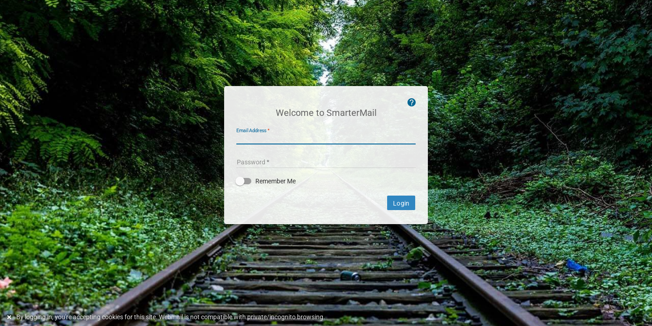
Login (401, 203)
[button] (326, 181)
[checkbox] (326, 181)
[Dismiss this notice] (10, 317)
